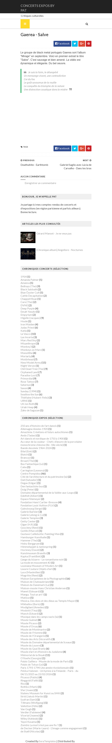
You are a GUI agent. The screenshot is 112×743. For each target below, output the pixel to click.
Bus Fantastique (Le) (30, 464)
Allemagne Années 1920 (32, 429)
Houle (22, 321)
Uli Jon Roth (25, 404)
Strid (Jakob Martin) (30, 696)
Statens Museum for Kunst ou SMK (38, 693)
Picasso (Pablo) (27, 677)
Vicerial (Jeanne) (28, 715)
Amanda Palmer (28, 280)
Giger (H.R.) (25, 524)
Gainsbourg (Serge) (30, 508)
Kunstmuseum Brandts (31, 553)
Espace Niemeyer (29, 499)
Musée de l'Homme (30, 632)
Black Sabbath (27, 289)
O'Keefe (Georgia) (29, 658)
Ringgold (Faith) (28, 680)
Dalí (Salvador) (27, 480)
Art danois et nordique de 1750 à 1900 (40, 438)
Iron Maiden (26, 324)
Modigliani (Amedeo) (31, 607)
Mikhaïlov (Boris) (29, 604)
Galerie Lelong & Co (30, 515)
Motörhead (25, 359)
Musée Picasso (27, 623)
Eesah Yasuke (26, 311)
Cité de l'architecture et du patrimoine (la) (42, 477)
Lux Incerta (25, 337)
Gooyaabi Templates (81, 741)
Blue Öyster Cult (28, 292)
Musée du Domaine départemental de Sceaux (44, 642)
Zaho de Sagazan (28, 410)
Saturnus (23, 385)
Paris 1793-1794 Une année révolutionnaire (43, 667)
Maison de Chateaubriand (33, 582)
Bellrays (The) (27, 286)
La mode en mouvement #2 (34, 562)
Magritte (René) (28, 575)
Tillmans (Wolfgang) (30, 703)
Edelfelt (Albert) (28, 496)
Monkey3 (24, 346)
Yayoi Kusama (27, 722)
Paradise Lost (26, 375)
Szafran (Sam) (26, 699)
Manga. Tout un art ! (30, 594)
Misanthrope (26, 343)
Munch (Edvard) (28, 613)
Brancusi (24, 457)
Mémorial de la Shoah (31, 655)
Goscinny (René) (28, 527)
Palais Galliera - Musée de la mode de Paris (43, 661)
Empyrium (24, 315)
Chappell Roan (27, 299)
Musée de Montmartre (32, 629)
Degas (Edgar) (27, 483)
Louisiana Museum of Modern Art (38, 566)
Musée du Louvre (28, 645)
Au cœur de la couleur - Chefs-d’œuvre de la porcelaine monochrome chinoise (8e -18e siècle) (49, 443)
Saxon (22, 388)
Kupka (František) (29, 556)
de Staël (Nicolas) (29, 731)
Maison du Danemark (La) (33, 585)
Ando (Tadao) (26, 435)
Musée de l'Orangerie (31, 636)
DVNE (22, 305)
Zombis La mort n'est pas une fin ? (37, 725)
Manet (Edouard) (28, 591)
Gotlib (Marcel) (28, 531)
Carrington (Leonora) (31, 470)
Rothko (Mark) (27, 687)
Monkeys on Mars (29, 350)
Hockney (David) (28, 550)
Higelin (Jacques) (28, 318)
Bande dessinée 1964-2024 (34, 448)
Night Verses (26, 366)
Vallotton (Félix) (28, 706)
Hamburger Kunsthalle (32, 537)
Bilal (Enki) (25, 451)
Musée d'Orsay (27, 626)
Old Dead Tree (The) (30, 369)
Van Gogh (24, 709)
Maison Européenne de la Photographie (41, 578)
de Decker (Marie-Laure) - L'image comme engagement (50, 728)
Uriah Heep (25, 407)
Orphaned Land (27, 372)
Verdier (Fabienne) (29, 712)
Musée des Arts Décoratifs (34, 639)
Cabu (22, 467)
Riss (21, 683)
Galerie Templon (28, 518)
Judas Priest (25, 327)
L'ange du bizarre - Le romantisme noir (40, 559)
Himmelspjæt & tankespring (35, 547)
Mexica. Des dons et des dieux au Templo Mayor (46, 601)
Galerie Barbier (27, 512)
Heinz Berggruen (28, 543)
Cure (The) (25, 302)
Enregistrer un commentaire (38, 183)
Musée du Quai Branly (31, 648)
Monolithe (25, 353)
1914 (22, 276)
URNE (22, 401)
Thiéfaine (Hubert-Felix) (32, 397)
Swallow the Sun (28, 394)
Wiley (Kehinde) (28, 718)
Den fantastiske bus (30, 486)
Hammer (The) (27, 540)
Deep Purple (26, 308)
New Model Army (29, 362)
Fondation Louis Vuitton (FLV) (35, 505)
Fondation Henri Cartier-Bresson (37, 502)
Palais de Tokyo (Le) (30, 664)
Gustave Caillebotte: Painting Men (38, 534)
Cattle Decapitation (30, 295)
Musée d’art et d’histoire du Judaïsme (39, 652)
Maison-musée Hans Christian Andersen (41, 588)
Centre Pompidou (29, 473)
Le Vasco (24, 334)
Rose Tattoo (26, 381)
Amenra (23, 283)
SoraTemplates (41, 741)
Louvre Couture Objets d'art (35, 569)
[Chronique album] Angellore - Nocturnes (57, 250)
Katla (22, 331)
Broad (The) (25, 461)
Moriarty (24, 356)
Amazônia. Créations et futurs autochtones (43, 432)
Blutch (22, 454)
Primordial (25, 378)
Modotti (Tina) (27, 610)
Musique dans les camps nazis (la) (37, 617)
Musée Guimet (27, 620)
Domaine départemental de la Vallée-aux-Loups (45, 492)
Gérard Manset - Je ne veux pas (52, 233)
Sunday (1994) (27, 391)
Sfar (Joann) (25, 690)
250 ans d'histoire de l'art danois (37, 426)
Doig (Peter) (26, 489)
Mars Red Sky (26, 340)
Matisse (23, 597)
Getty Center (26, 521)
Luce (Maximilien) (29, 572)
